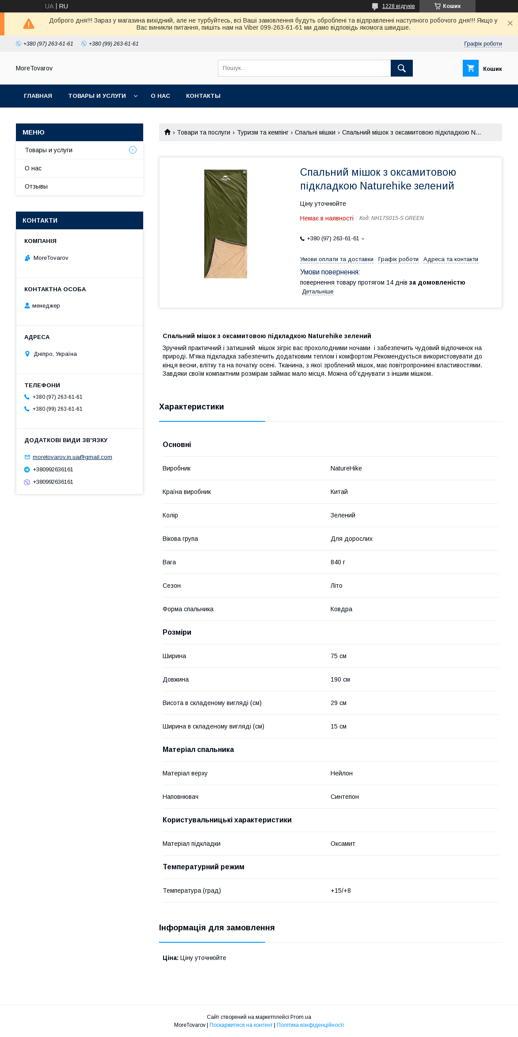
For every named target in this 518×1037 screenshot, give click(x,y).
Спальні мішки (315, 132)
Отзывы (36, 186)
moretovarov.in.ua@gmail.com (72, 457)
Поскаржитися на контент (241, 1025)
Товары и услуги (97, 96)
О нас (160, 96)
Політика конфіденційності (310, 1025)
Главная (38, 96)
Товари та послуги (203, 132)
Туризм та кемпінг (263, 132)
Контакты (203, 96)
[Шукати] (402, 68)
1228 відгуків (398, 6)
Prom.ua (300, 1017)
